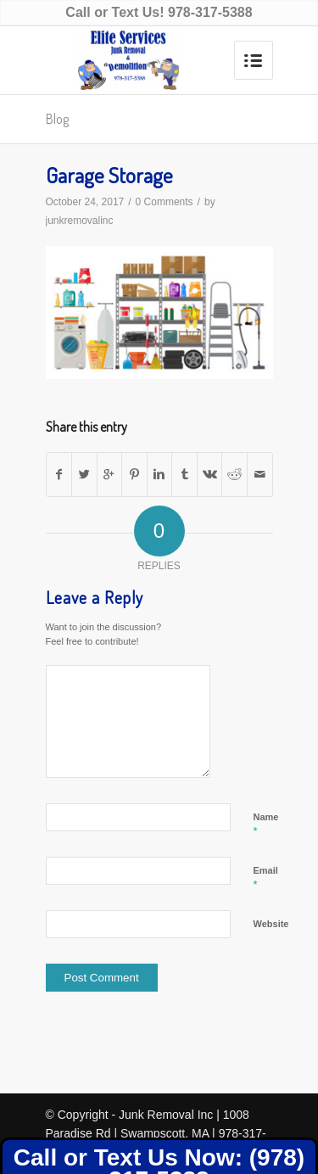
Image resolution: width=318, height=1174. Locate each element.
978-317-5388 (210, 12)
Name (266, 824)
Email (266, 878)
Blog (57, 118)
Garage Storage (109, 174)
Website (271, 924)
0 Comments (164, 202)
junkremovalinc (80, 220)
